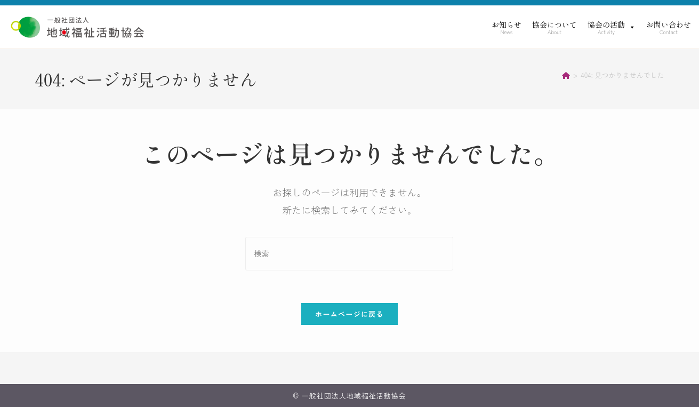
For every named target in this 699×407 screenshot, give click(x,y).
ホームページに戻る (349, 314)
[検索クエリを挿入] (349, 253)
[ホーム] (566, 75)
